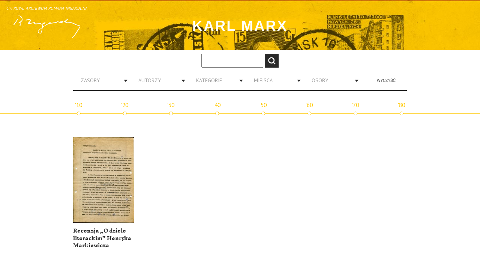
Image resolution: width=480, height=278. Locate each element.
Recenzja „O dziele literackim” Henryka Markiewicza (102, 238)
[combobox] (101, 80)
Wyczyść (386, 81)
